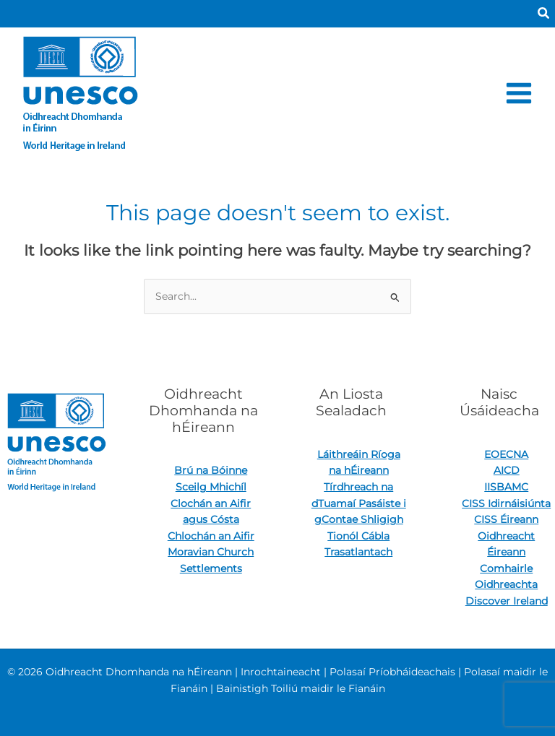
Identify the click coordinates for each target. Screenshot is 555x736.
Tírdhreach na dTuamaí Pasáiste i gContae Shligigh (358, 503)
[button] (544, 13)
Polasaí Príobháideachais (392, 671)
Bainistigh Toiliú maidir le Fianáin (300, 688)
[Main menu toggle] (519, 93)
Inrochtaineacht (281, 671)
